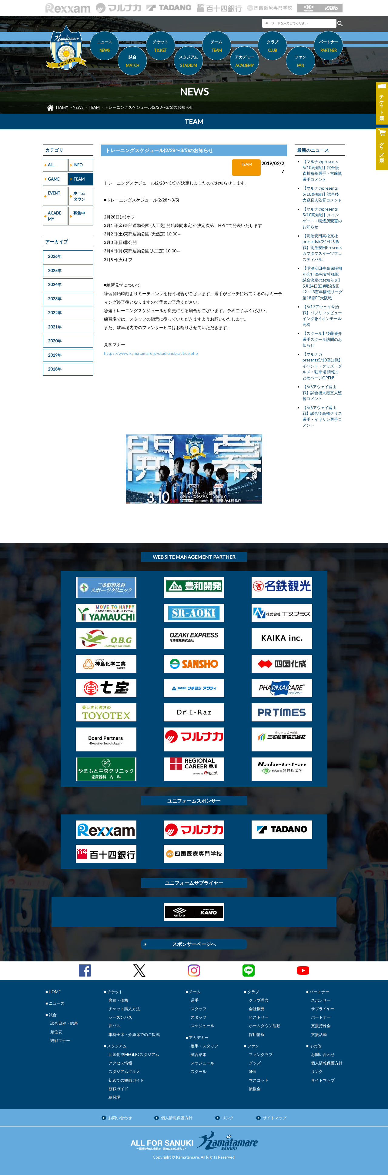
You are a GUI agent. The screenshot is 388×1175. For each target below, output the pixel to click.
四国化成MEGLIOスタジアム (134, 1054)
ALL (51, 164)
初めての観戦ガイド (126, 1080)
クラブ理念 (259, 1000)
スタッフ (198, 1008)
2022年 (55, 312)
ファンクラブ (261, 1054)
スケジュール (202, 1025)
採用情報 (257, 1034)
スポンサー (321, 1000)
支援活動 (319, 1034)
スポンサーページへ (194, 944)
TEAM (94, 107)
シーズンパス (120, 1017)
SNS (252, 1071)
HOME (62, 107)
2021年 (55, 327)
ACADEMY (54, 216)
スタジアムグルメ (124, 1071)
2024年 (55, 284)
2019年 (55, 355)
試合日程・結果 (64, 1023)
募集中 (79, 213)
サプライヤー (323, 1008)
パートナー (321, 1017)
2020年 (55, 340)
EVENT (54, 193)
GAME (53, 179)
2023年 (55, 298)
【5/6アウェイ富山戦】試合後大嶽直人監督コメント (322, 392)
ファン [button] (300, 62)
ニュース (104, 47)
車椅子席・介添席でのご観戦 (134, 1034)
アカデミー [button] (244, 62)
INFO (78, 164)
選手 (195, 1000)
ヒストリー (259, 1017)
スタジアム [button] (188, 62)
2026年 (55, 256)
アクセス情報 (120, 1062)
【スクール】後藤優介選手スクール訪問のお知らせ (322, 339)
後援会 (255, 1088)
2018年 (55, 369)
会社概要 (257, 1008)
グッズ (255, 1062)
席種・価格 (118, 1000)
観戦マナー (60, 1040)
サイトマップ (323, 1080)
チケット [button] (160, 47)
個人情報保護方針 (327, 1062)
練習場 (114, 1097)
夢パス (114, 1025)
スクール (198, 1071)
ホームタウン (79, 196)
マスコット (259, 1080)
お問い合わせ (323, 1054)
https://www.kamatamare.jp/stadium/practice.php (151, 353)
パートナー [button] (328, 47)
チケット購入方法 (124, 1008)
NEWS (78, 107)
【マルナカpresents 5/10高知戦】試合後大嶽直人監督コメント (322, 194)
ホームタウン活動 (264, 1025)
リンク (317, 1071)
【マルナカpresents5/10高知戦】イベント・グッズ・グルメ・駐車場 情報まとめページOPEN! (323, 366)
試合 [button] (132, 62)
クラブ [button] (272, 47)
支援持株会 (321, 1025)
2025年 (55, 270)
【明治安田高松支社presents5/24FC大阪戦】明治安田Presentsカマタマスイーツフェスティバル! (322, 247)
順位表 (56, 1031)
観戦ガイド (118, 1088)
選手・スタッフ (204, 1046)
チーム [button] (216, 47)
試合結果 (198, 1054)
